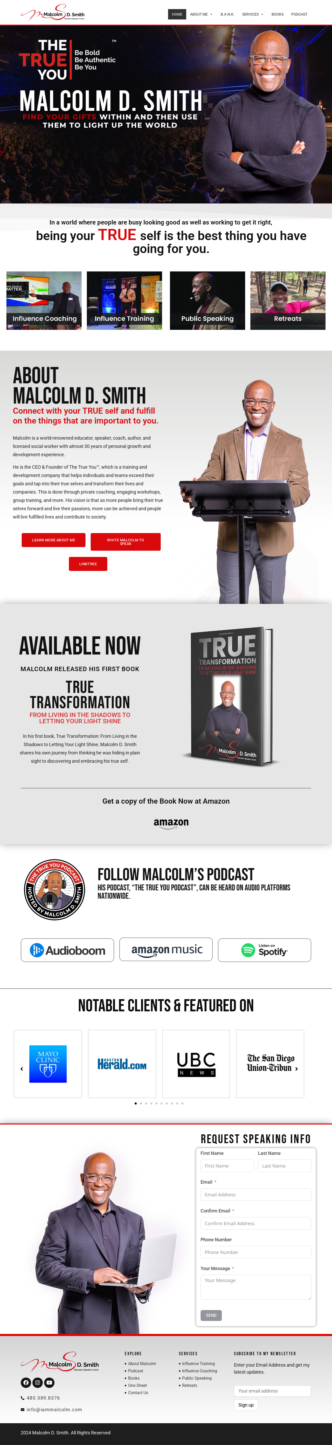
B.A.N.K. (227, 14)
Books (277, 14)
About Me (201, 14)
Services (253, 14)
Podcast (299, 14)
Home (177, 14)
